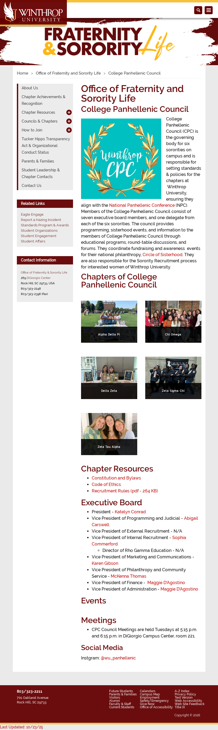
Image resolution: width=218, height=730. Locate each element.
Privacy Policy (185, 694)
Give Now (147, 704)
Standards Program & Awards (45, 225)
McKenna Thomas (128, 576)
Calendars (147, 691)
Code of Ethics (106, 484)
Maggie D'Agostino (166, 582)
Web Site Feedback (190, 704)
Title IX (180, 707)
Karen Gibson (105, 563)
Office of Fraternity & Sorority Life (44, 272)
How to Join (32, 130)
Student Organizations (39, 230)
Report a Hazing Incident (41, 220)
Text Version (184, 697)
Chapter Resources (38, 112)
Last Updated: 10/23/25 (21, 727)
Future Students (121, 691)
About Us (30, 88)
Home (22, 73)
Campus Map (150, 694)
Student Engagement (38, 236)
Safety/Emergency (154, 701)
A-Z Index (182, 691)
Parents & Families (38, 161)
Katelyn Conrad (130, 511)
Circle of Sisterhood (162, 254)
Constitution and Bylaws (116, 478)
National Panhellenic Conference (142, 205)
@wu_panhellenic (118, 658)
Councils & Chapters (40, 121)
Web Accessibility (188, 701)
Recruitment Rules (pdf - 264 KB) (125, 490)
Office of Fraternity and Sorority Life (68, 73)
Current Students (121, 707)
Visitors (114, 697)
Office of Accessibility (156, 707)
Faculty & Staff (120, 704)
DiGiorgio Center (39, 278)
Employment (149, 697)
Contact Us (31, 185)
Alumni (114, 701)
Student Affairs (33, 241)
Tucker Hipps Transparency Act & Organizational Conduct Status (46, 145)
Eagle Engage (32, 214)
